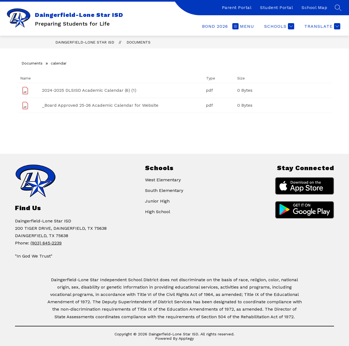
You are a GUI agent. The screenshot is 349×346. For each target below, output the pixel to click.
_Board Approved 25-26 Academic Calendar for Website (100, 105)
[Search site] (338, 7)
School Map (314, 7)
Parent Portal (237, 7)
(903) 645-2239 (46, 243)
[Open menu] (243, 26)
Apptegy (186, 338)
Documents (139, 42)
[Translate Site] (321, 26)
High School (157, 211)
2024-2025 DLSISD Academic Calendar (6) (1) (89, 90)
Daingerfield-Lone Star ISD (84, 42)
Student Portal (276, 7)
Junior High (157, 201)
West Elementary (163, 179)
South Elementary (164, 190)
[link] (215, 26)
